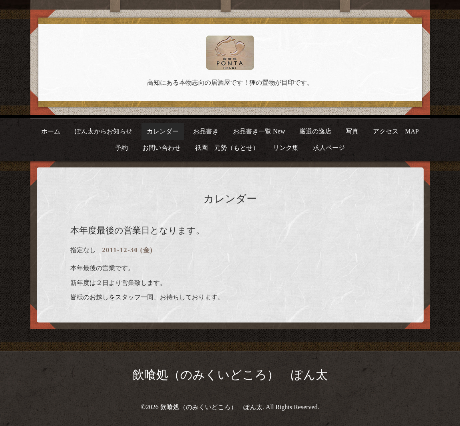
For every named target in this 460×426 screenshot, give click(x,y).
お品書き (206, 131)
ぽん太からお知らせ (103, 131)
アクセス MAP (396, 131)
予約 (121, 147)
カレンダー (163, 131)
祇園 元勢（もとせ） (227, 147)
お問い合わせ (161, 147)
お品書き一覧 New (259, 131)
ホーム (50, 131)
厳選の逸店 (315, 131)
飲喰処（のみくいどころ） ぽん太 (230, 374)
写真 (352, 131)
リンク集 (286, 147)
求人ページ (329, 147)
